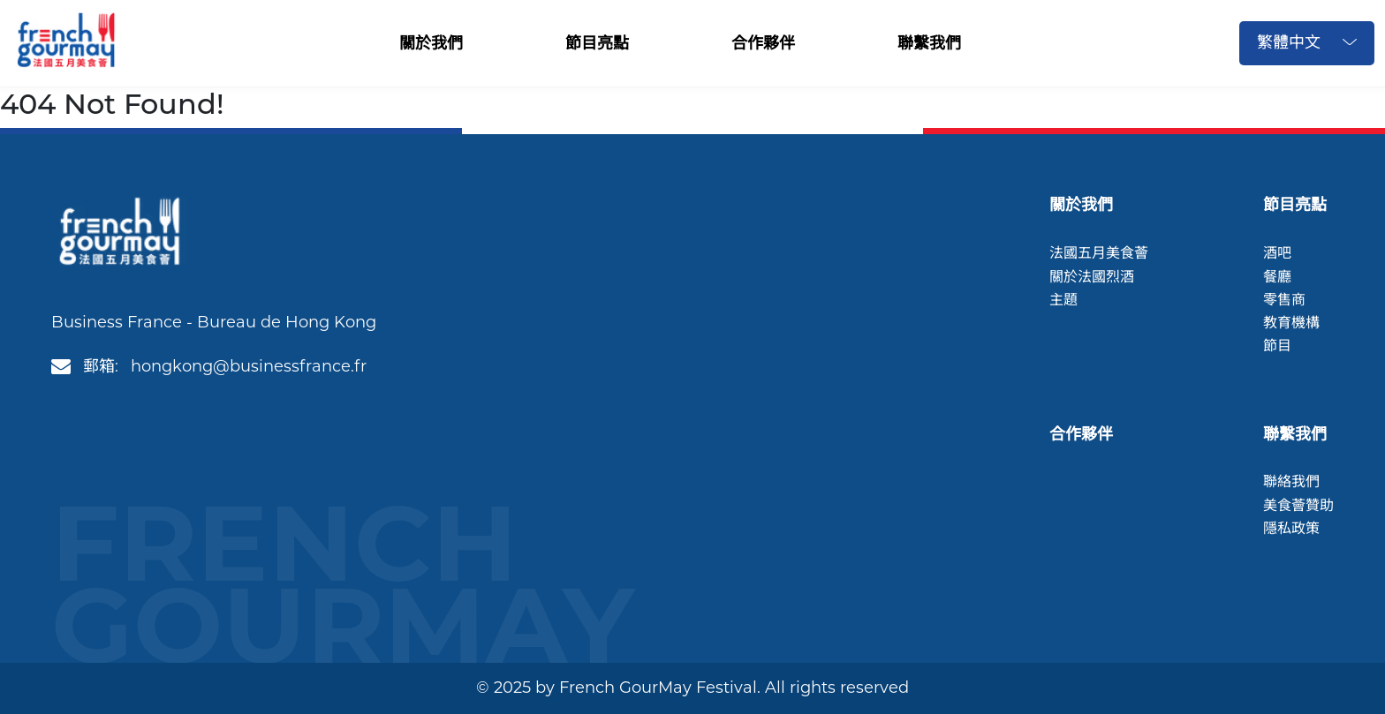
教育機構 (1291, 322)
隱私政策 (1291, 528)
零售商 (1284, 299)
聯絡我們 (1291, 481)
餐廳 (1277, 276)
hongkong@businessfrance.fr (249, 366)
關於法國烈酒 (1091, 276)
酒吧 (1277, 252)
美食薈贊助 (1298, 505)
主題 (1063, 299)
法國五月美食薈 (1098, 252)
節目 (1277, 345)
